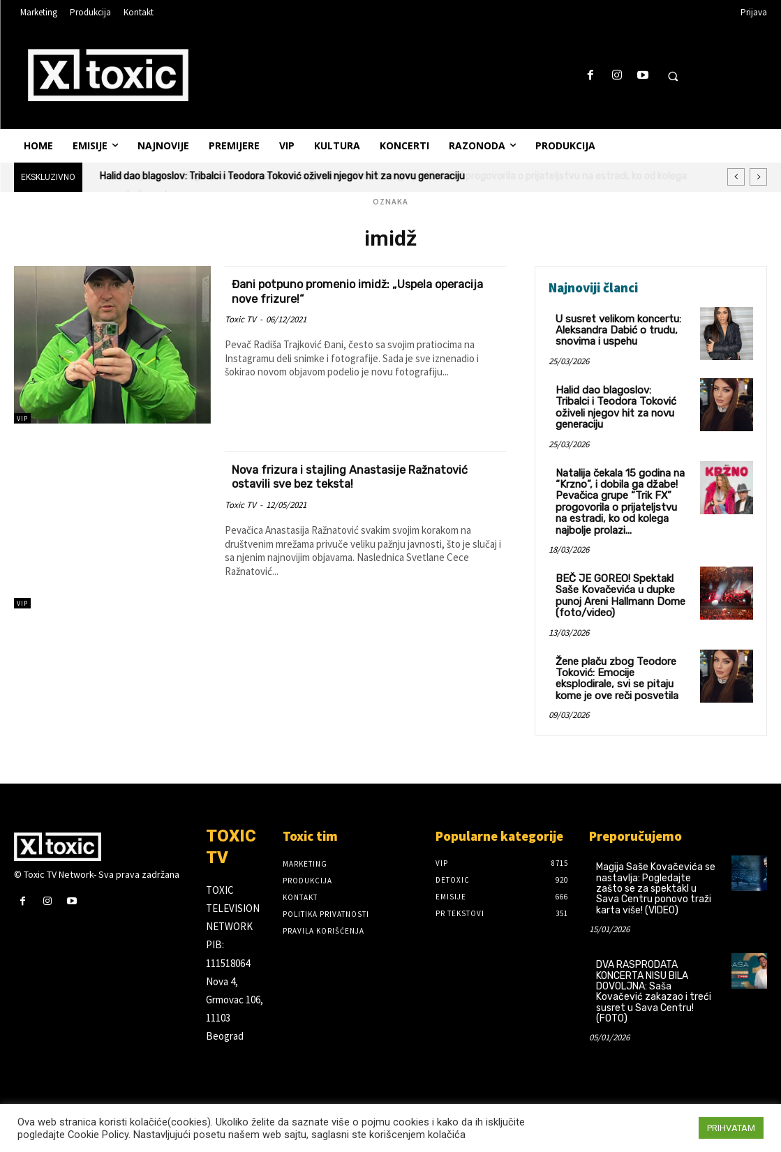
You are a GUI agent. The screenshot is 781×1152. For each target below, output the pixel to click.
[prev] (736, 177)
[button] (672, 76)
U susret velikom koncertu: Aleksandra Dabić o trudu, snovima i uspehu (616, 329)
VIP (22, 418)
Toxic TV (240, 319)
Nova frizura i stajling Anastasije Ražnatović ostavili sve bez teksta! (339, 476)
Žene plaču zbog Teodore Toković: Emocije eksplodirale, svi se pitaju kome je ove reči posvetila (614, 665)
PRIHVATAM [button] (731, 1128)
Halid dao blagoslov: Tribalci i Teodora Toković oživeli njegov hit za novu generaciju (282, 176)
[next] (758, 177)
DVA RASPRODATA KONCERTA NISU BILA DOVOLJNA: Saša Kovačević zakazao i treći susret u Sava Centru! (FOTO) (653, 977)
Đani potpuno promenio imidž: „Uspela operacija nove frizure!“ (349, 291)
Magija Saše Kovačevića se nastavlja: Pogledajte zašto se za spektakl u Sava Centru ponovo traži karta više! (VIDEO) (655, 874)
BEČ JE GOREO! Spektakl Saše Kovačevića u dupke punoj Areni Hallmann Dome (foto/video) (617, 585)
